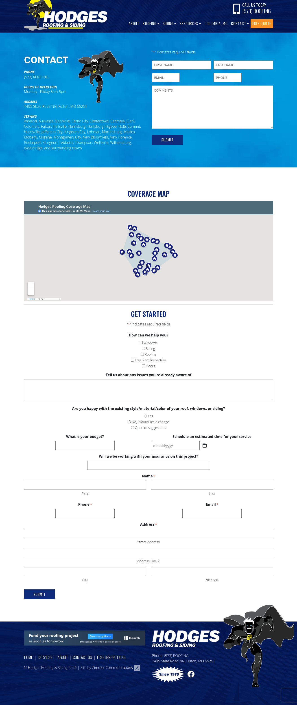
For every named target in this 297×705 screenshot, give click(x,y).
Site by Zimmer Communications (111, 667)
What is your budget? (85, 436)
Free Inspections (111, 657)
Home (28, 657)
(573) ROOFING (256, 11)
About (134, 23)
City (85, 580)
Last (212, 493)
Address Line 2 (148, 561)
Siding (168, 23)
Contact (238, 23)
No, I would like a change (150, 421)
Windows (150, 342)
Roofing (149, 23)
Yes (150, 416)
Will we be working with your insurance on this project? (148, 456)
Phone (85, 504)
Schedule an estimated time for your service (212, 436)
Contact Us (82, 657)
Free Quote (261, 23)
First (85, 493)
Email (212, 504)
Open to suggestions (150, 427)
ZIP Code (212, 580)
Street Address (148, 542)
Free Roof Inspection (150, 360)
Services (45, 657)
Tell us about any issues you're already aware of (148, 374)
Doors (150, 366)
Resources (189, 23)
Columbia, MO (216, 23)
